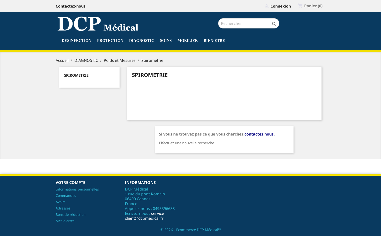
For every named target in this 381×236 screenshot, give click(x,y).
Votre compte (70, 182)
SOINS (166, 40)
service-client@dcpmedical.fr (145, 216)
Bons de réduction (71, 214)
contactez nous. (259, 134)
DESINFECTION (76, 40)
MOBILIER (188, 40)
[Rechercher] (248, 23)
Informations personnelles (77, 189)
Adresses (63, 208)
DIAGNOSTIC (141, 40)
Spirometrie (76, 75)
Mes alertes (65, 220)
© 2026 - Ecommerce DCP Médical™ (190, 229)
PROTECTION (110, 40)
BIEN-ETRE (214, 40)
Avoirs (61, 202)
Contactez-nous (71, 6)
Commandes (66, 195)
